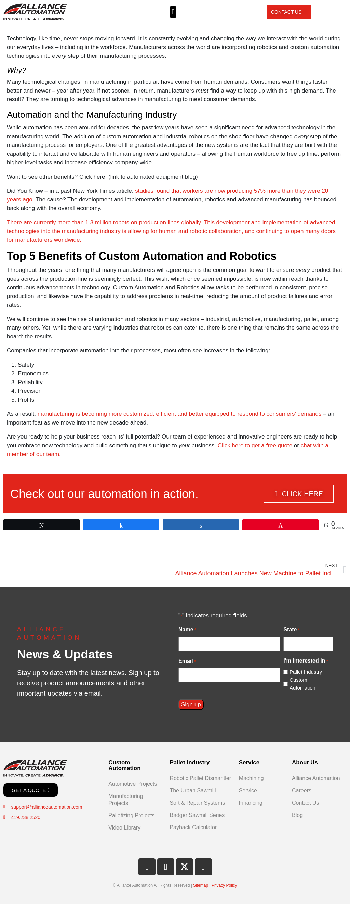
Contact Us (305, 803)
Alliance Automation (316, 778)
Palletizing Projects (131, 815)
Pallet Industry (306, 672)
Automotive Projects (132, 784)
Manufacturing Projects (125, 799)
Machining (251, 778)
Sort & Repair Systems (197, 803)
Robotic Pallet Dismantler (200, 778)
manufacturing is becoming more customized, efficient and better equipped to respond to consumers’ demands (180, 414)
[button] (173, 12)
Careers (301, 790)
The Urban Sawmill (193, 790)
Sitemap (200, 885)
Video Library (124, 828)
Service (248, 790)
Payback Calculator (193, 827)
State (291, 630)
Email (187, 661)
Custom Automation (302, 684)
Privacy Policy (224, 885)
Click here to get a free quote (255, 445)
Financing (250, 803)
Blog (297, 815)
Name (187, 630)
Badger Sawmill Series (197, 815)
